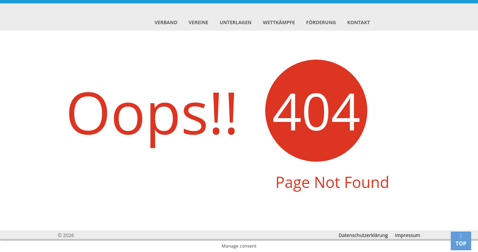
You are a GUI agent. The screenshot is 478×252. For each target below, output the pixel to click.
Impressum (407, 235)
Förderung (321, 22)
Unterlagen (236, 22)
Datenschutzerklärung (363, 235)
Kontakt (358, 22)
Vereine (198, 22)
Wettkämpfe (279, 22)
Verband (166, 22)
